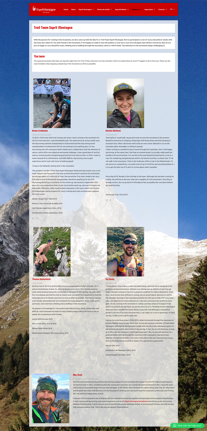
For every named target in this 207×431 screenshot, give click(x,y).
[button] (187, 425)
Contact (162, 9)
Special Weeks (120, 9)
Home (66, 9)
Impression (148, 9)
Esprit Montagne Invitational (136, 401)
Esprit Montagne (85, 9)
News (73, 9)
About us (135, 9)
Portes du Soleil (103, 9)
